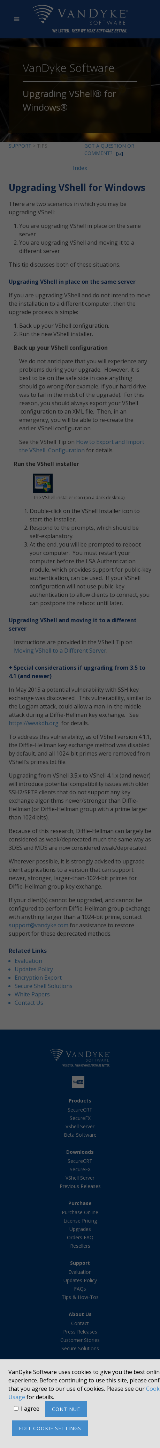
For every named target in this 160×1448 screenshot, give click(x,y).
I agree (30, 1408)
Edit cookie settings (50, 1428)
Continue (66, 1409)
